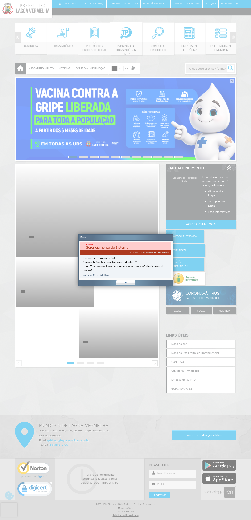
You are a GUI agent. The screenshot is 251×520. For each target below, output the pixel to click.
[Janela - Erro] (125, 260)
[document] (126, 260)
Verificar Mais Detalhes (96, 275)
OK (126, 282)
